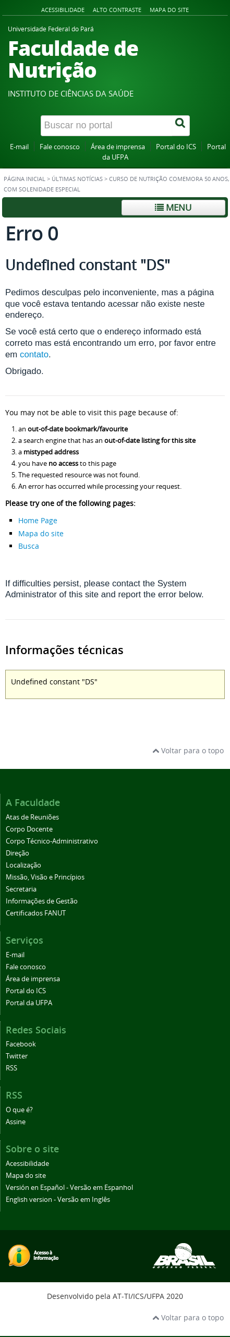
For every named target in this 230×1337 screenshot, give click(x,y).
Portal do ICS (176, 146)
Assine (16, 1121)
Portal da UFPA (29, 1002)
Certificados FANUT (36, 913)
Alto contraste (117, 10)
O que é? (19, 1109)
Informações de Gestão (42, 901)
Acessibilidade (62, 10)
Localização (23, 865)
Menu (173, 207)
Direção (17, 853)
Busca (28, 546)
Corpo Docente (29, 829)
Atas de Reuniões (32, 817)
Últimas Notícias (77, 179)
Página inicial (24, 179)
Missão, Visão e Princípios (45, 877)
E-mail (19, 146)
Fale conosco (60, 146)
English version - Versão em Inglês (58, 1199)
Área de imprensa (118, 146)
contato (34, 354)
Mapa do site (169, 10)
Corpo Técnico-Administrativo (52, 841)
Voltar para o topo (188, 750)
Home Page (37, 520)
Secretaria (21, 889)
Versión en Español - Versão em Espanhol (69, 1187)
